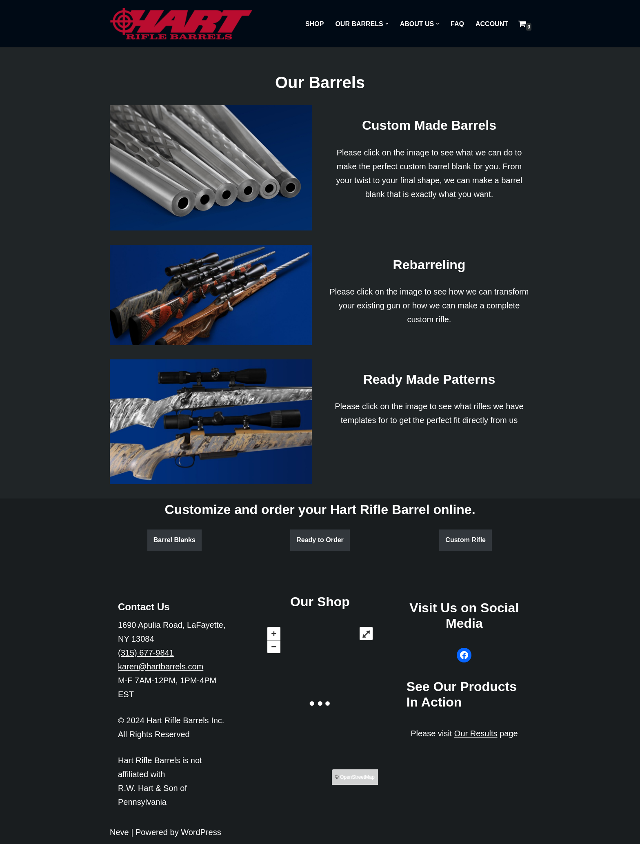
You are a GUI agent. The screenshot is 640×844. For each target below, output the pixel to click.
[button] (387, 23)
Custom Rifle (465, 539)
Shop (314, 23)
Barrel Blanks (174, 539)
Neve (119, 832)
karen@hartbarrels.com (160, 666)
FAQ (457, 23)
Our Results (476, 733)
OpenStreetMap (357, 777)
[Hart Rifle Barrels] (181, 23)
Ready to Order (320, 539)
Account (492, 23)
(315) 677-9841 (146, 652)
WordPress (201, 832)
